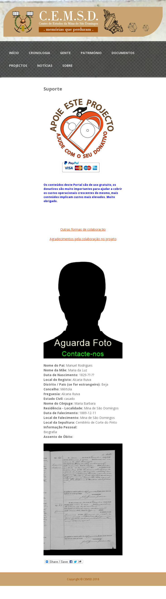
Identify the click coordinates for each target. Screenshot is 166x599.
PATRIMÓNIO (91, 53)
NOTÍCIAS (44, 65)
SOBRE (67, 65)
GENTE (65, 53)
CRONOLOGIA (39, 53)
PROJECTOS (18, 65)
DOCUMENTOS (123, 53)
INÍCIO (14, 53)
